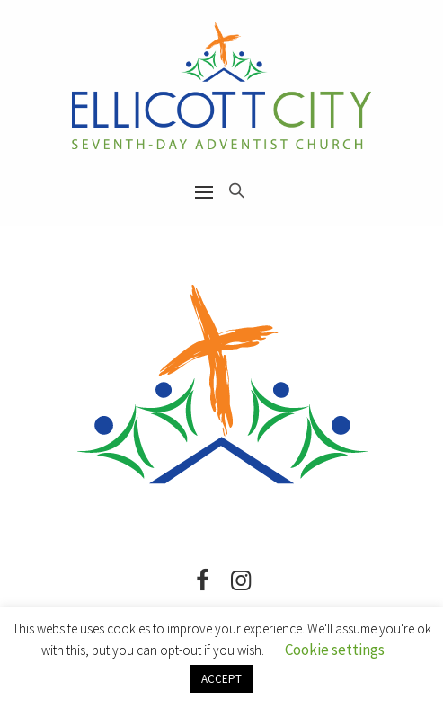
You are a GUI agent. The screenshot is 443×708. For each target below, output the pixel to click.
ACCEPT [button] (221, 678)
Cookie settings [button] (335, 649)
